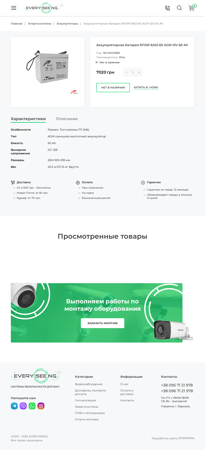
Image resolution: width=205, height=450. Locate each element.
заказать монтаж (102, 323)
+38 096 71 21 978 (176, 390)
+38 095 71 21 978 (176, 385)
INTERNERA (186, 438)
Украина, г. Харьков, (175, 405)
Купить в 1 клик (148, 87)
